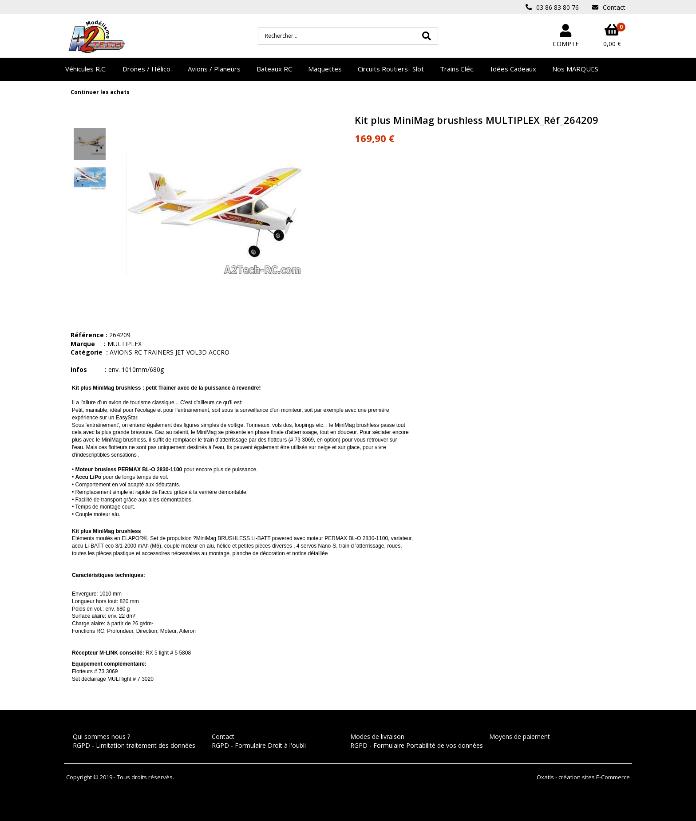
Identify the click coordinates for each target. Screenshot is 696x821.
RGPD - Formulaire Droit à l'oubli (259, 745)
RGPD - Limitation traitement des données (134, 745)
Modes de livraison (377, 736)
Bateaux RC (274, 68)
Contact (223, 736)
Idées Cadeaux (513, 68)
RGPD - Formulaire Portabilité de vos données (416, 745)
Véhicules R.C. (86, 68)
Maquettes (325, 68)
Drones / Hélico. (147, 68)
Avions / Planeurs (214, 68)
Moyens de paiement (519, 736)
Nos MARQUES (575, 68)
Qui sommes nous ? (101, 736)
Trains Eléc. (457, 68)
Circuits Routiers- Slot (391, 68)
